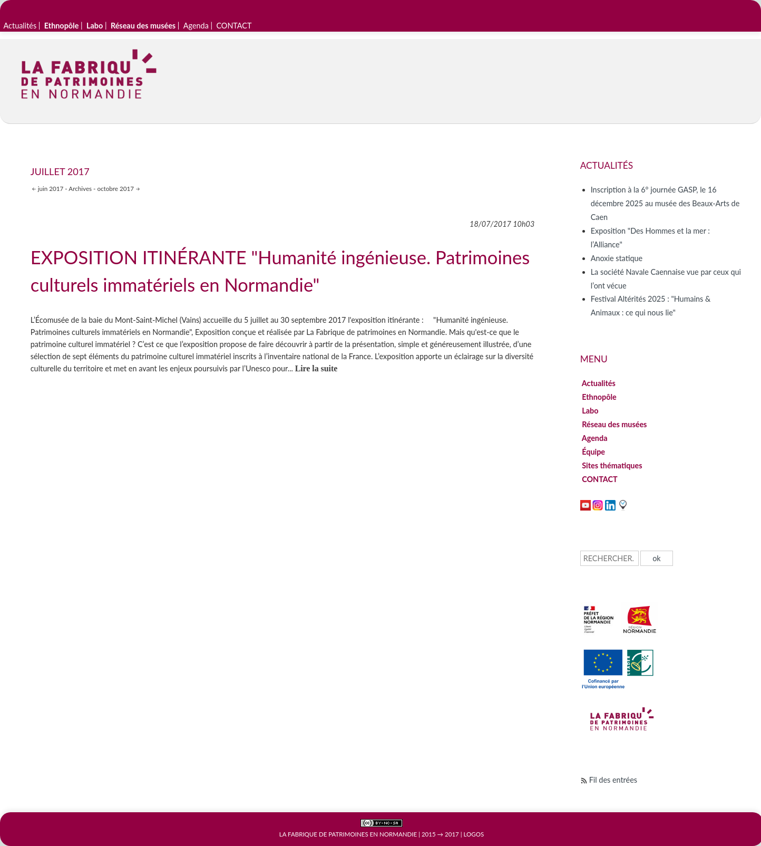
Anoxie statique (616, 258)
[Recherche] (609, 558)
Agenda (196, 25)
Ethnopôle (599, 396)
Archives (80, 188)
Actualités (20, 25)
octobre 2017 (115, 188)
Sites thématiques (612, 465)
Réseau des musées (614, 424)
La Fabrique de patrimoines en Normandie (348, 834)
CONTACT (233, 25)
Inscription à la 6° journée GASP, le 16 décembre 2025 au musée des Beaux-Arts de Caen (665, 203)
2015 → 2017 (440, 834)
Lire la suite (316, 368)
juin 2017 (51, 188)
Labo (590, 410)
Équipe (593, 451)
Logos (474, 834)
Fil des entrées (613, 779)
